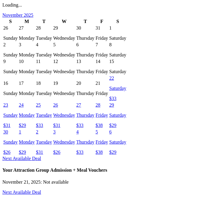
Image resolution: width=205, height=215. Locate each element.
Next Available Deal (21, 158)
